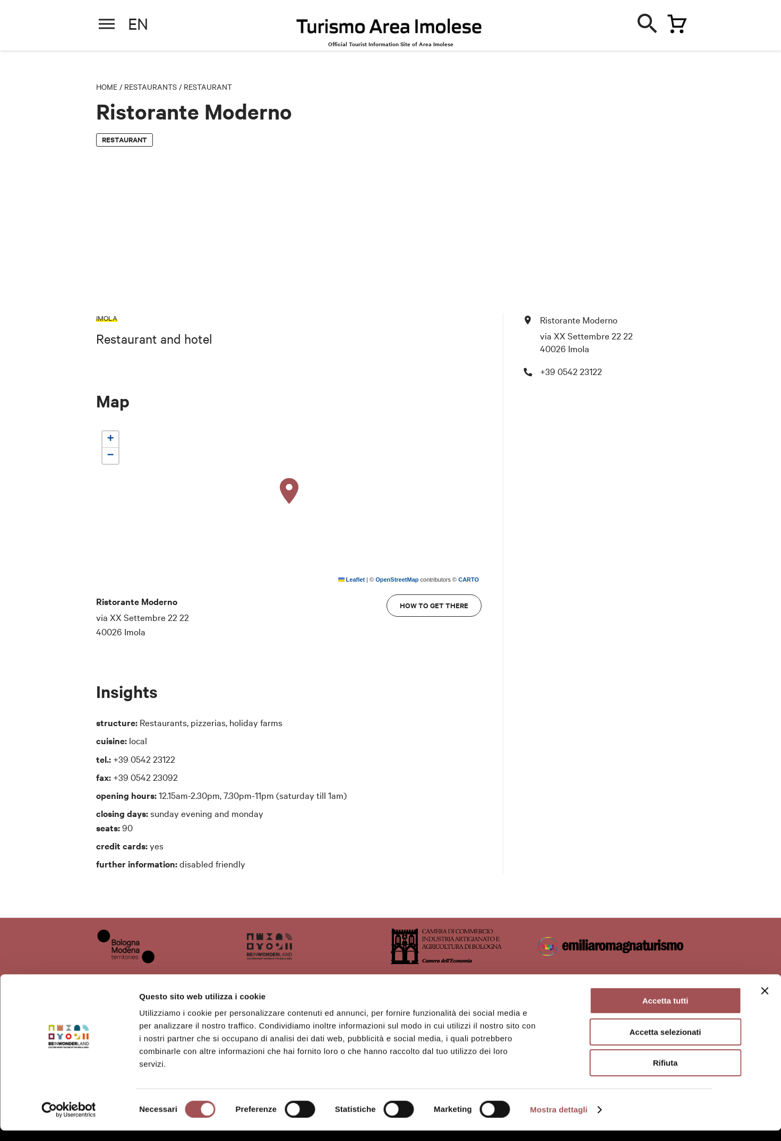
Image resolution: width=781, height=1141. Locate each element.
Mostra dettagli (558, 1120)
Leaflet (351, 579)
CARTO (468, 579)
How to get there (434, 605)
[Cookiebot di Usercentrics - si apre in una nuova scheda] (68, 1120)
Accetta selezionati (665, 1042)
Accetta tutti (665, 1011)
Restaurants (150, 86)
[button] (289, 491)
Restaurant (208, 86)
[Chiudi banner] (764, 1001)
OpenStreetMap (396, 579)
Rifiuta (665, 1073)
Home (106, 86)
